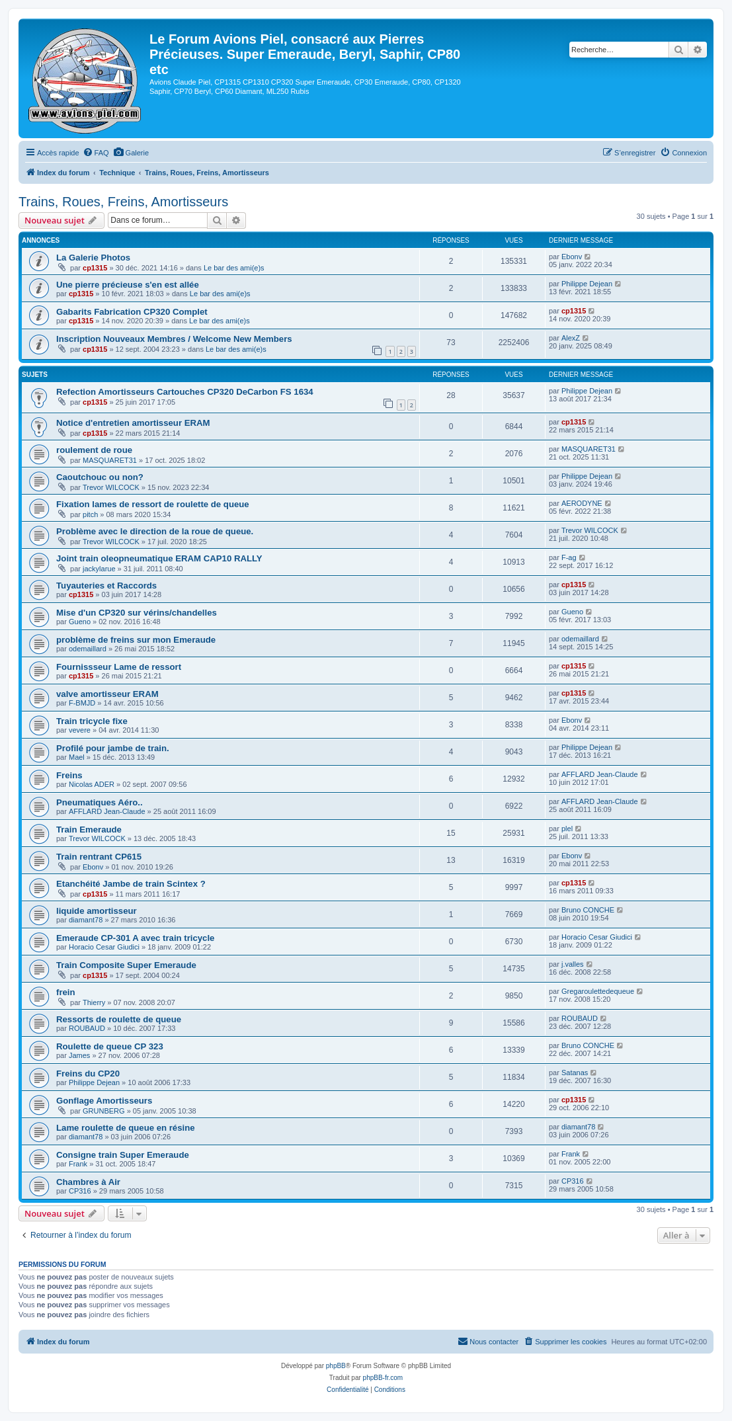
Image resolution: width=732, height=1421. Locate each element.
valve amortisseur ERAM (107, 694)
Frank (78, 1164)
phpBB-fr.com (383, 1377)
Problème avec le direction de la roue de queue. (154, 531)
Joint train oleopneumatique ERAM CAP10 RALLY (159, 558)
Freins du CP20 (88, 1073)
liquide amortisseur (96, 911)
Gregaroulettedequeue (597, 991)
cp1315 (95, 268)
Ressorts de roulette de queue (118, 1019)
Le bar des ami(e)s (234, 268)
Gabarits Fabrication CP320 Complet (132, 312)
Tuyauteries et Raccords (106, 585)
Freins (69, 775)
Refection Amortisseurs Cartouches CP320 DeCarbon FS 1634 (184, 392)
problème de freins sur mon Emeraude (136, 640)
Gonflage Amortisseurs (104, 1101)
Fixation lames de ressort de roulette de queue (152, 504)
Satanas (574, 1072)
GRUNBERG (104, 1111)
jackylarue (99, 569)
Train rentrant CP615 (99, 857)
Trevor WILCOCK (111, 487)
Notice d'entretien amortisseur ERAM (133, 423)
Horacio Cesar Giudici (104, 947)
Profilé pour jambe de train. (112, 748)
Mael (77, 757)
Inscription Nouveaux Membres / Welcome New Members (174, 339)
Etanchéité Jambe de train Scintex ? (131, 884)
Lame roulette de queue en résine (125, 1128)
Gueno (80, 622)
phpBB (336, 1365)
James (79, 1055)
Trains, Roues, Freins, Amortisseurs (123, 201)
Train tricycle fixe (92, 721)
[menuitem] (96, 153)
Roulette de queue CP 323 (109, 1046)
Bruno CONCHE (587, 910)
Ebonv (571, 257)
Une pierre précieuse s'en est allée (127, 285)
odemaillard (87, 649)
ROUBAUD (87, 1028)
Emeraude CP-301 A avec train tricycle (135, 938)
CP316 (80, 1191)
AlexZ (570, 338)
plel (567, 828)
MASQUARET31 (110, 460)
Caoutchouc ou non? (99, 477)
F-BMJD (82, 703)
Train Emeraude (89, 829)
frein (65, 992)
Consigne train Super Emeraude (122, 1155)
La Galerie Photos (93, 258)
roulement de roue (94, 450)
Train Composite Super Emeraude (126, 965)
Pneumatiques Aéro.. (99, 802)
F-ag (569, 557)
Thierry (94, 1002)
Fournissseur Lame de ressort (118, 667)
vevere (80, 730)
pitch (90, 514)
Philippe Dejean (586, 284)
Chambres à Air (88, 1182)
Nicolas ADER (91, 784)
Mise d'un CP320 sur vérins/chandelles (136, 613)
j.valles (572, 964)
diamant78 (85, 920)
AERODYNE (581, 503)
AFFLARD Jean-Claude (599, 774)
